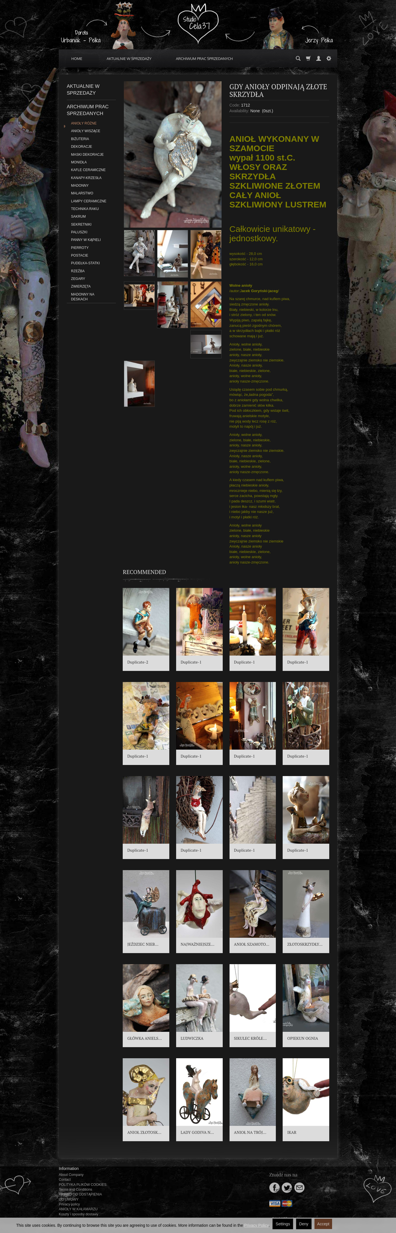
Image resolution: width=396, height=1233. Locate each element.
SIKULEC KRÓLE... (250, 1038)
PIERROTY (80, 248)
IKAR (291, 1132)
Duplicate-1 (191, 662)
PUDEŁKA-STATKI (85, 263)
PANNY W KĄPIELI (86, 240)
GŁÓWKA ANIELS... (144, 1038)
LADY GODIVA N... (197, 1132)
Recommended (144, 572)
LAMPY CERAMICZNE (88, 201)
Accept (323, 1224)
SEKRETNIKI (81, 224)
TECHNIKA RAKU (85, 209)
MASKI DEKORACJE (87, 155)
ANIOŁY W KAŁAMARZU (78, 1209)
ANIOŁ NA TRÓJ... (250, 1132)
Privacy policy (69, 1204)
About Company (71, 1175)
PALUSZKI (79, 232)
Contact (65, 1180)
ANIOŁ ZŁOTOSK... (144, 1132)
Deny (304, 1224)
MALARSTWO (82, 193)
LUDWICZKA (192, 1038)
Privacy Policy (256, 1225)
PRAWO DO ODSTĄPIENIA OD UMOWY (80, 1196)
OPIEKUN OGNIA (302, 1038)
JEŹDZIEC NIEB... (142, 944)
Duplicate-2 (137, 662)
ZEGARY (78, 279)
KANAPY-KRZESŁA (86, 178)
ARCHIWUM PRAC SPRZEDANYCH (204, 58)
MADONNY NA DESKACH (82, 296)
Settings (283, 1224)
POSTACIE (79, 255)
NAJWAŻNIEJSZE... (197, 944)
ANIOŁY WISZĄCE (85, 131)
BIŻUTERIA (80, 139)
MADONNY (80, 186)
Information (69, 1168)
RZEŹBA (78, 271)
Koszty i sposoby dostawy (78, 1214)
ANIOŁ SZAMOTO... (251, 944)
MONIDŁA (79, 162)
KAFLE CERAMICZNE (88, 170)
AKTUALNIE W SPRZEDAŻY (129, 58)
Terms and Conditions (75, 1190)
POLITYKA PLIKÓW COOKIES (83, 1185)
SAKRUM (78, 217)
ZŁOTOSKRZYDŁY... (304, 944)
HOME (76, 58)
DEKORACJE (81, 147)
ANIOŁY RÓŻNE (84, 123)
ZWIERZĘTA (81, 286)
